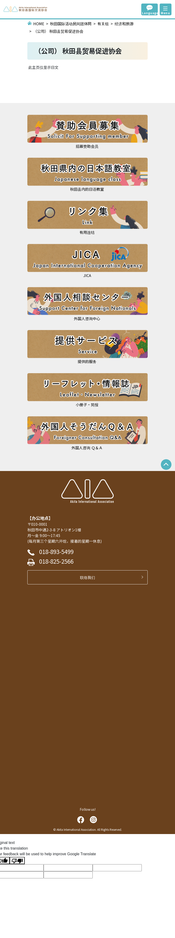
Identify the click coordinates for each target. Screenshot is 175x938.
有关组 (103, 23)
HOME (38, 23)
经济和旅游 (124, 23)
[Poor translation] (17, 860)
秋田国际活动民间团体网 (71, 23)
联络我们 (89, 577)
